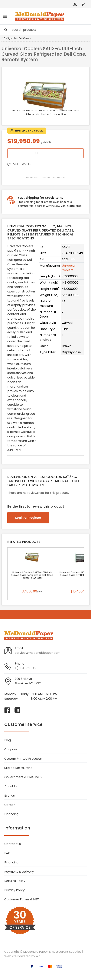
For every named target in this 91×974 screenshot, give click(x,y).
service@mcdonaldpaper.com (37, 653)
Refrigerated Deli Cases (17, 38)
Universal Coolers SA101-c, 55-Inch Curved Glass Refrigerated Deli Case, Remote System (32, 575)
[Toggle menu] (5, 16)
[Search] (45, 30)
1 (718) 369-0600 (27, 668)
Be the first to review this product (45, 177)
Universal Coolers (68, 267)
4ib (38, 956)
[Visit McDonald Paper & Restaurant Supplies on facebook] (7, 710)
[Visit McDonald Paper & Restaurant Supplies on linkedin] (17, 710)
